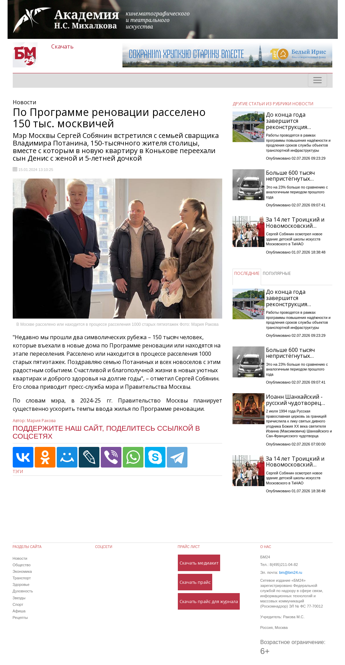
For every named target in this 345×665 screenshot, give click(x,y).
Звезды (19, 598)
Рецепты (20, 617)
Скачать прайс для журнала (209, 601)
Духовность (23, 591)
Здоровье (21, 584)
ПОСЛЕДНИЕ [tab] (246, 273)
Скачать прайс (195, 582)
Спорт (18, 604)
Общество (22, 565)
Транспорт (22, 578)
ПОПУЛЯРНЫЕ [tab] (277, 273)
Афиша (19, 611)
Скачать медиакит (199, 563)
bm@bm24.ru (290, 572)
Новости (20, 558)
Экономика (22, 571)
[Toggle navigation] (317, 80)
